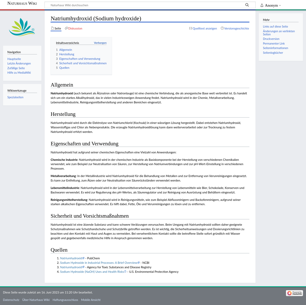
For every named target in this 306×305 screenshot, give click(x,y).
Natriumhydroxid (71, 258)
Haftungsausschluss (65, 299)
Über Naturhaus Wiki (36, 299)
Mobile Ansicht (91, 299)
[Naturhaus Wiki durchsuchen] (150, 5)
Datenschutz (11, 299)
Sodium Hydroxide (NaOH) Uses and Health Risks (92, 271)
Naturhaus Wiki (22, 3)
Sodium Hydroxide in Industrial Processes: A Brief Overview (98, 262)
